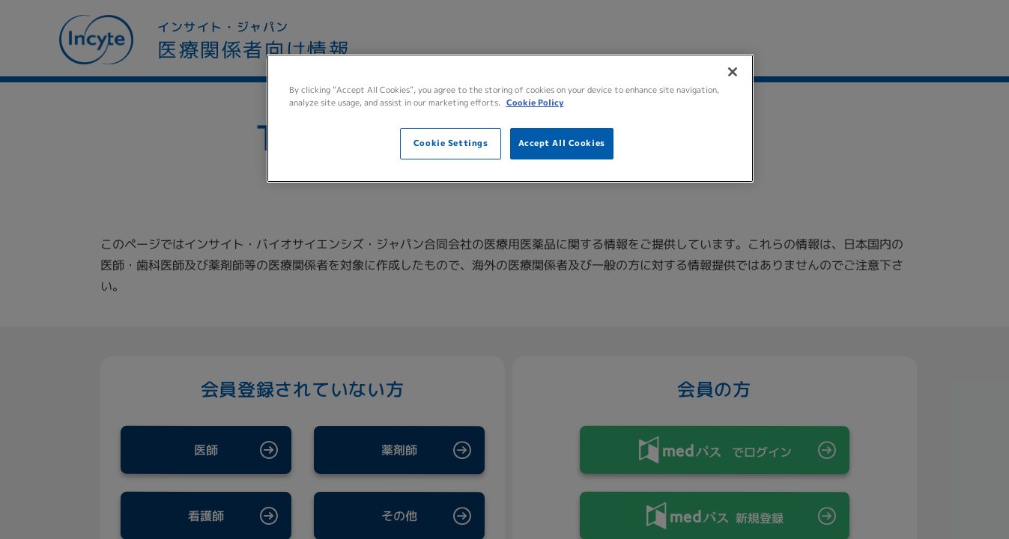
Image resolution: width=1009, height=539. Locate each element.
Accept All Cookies (561, 143)
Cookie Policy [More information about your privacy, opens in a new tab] (535, 103)
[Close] (732, 71)
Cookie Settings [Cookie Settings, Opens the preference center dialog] (450, 143)
